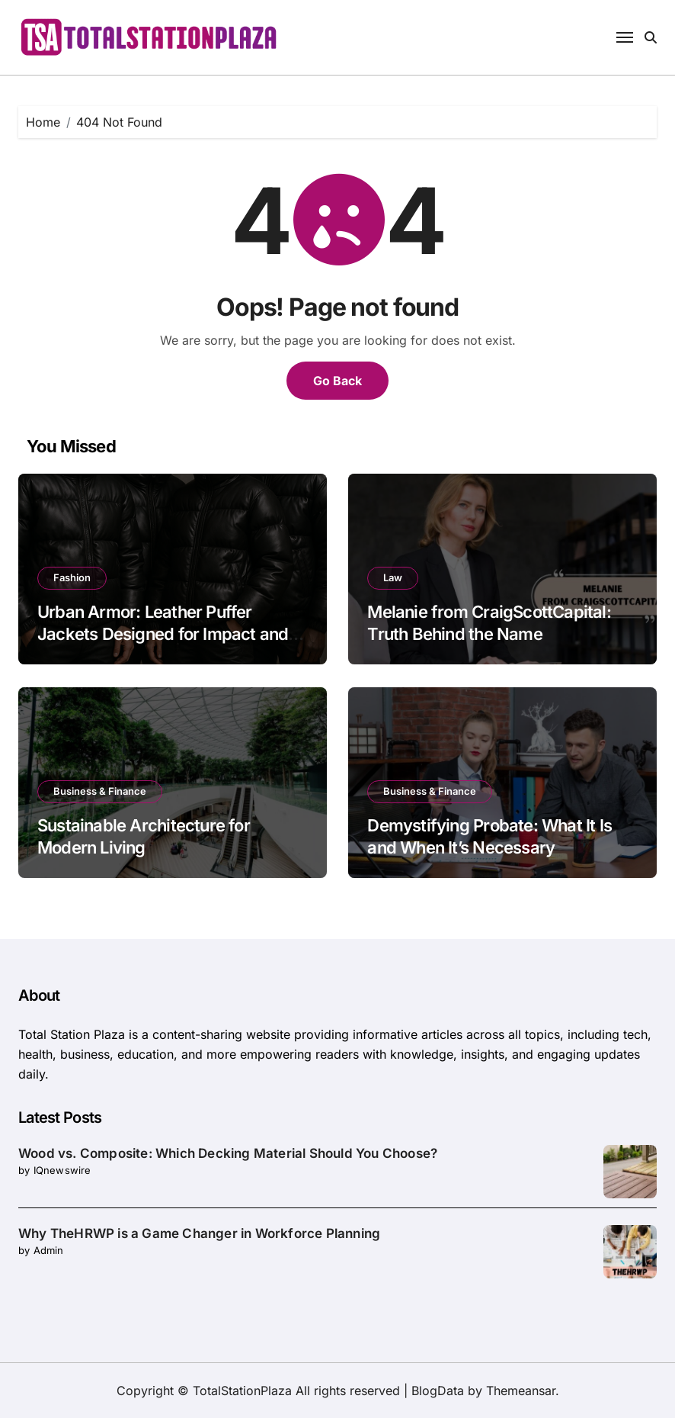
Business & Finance (99, 791)
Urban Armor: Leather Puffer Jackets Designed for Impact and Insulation (162, 633)
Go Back (337, 380)
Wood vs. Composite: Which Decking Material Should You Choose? (227, 1153)
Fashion (72, 577)
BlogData (437, 1390)
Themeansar (520, 1390)
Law (392, 577)
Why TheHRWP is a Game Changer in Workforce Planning (199, 1233)
